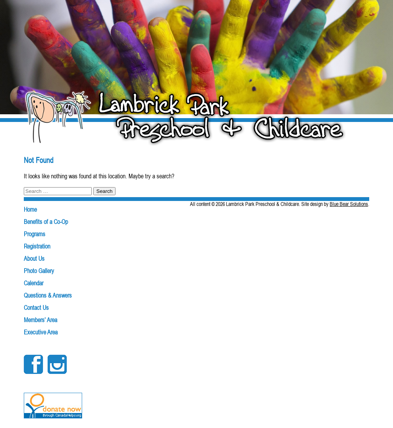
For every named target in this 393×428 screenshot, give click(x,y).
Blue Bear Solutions (349, 204)
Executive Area (41, 332)
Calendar (33, 283)
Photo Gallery (39, 271)
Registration (37, 246)
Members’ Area (40, 320)
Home (30, 209)
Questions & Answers (48, 295)
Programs (34, 234)
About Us (34, 258)
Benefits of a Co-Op (46, 221)
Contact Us (36, 307)
